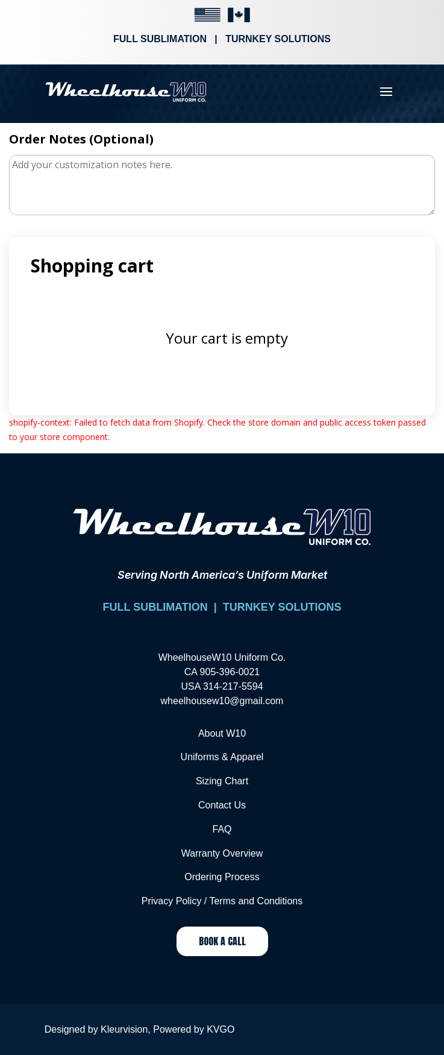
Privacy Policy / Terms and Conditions (222, 901)
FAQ (221, 829)
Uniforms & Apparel (222, 757)
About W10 (222, 733)
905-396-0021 (230, 672)
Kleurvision (124, 1029)
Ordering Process (222, 877)
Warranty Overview (222, 853)
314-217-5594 (233, 686)
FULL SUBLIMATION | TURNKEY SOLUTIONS (221, 607)
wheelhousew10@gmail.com (222, 701)
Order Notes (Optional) (81, 139)
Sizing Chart (222, 781)
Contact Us (222, 805)
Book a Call (222, 941)
